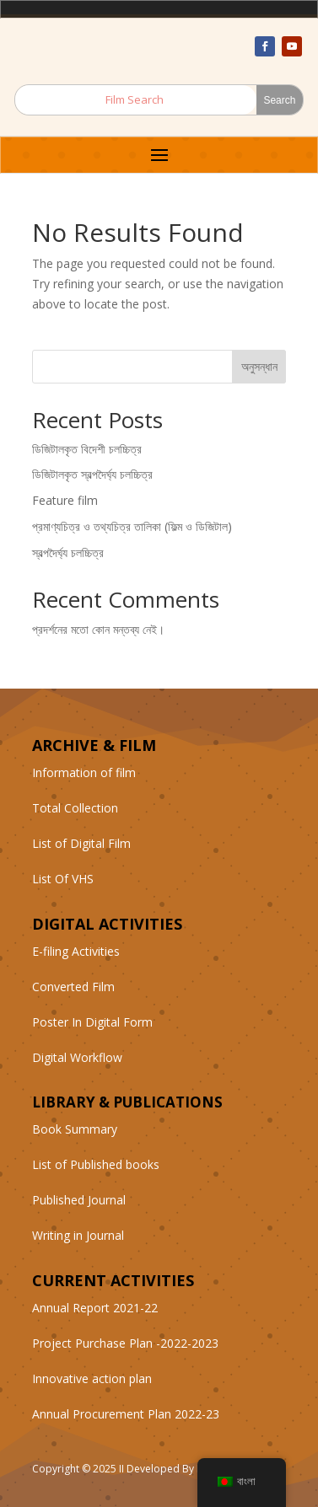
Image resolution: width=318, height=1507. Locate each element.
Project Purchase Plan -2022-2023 (125, 1343)
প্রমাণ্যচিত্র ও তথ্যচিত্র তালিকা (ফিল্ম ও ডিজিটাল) (132, 526)
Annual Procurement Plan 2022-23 (125, 1414)
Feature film (65, 500)
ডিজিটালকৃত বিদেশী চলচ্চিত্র (87, 449)
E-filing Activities (76, 951)
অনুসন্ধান (259, 366)
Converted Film (73, 987)
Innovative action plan (92, 1378)
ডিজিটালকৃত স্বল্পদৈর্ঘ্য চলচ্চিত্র (92, 474)
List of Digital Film (81, 843)
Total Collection (75, 808)
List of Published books (95, 1164)
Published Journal (79, 1200)
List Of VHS (63, 879)
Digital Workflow (77, 1057)
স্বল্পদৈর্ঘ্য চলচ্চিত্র (68, 552)
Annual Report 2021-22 (95, 1308)
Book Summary (74, 1129)
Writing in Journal (78, 1235)
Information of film (84, 772)
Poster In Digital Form (92, 1022)
